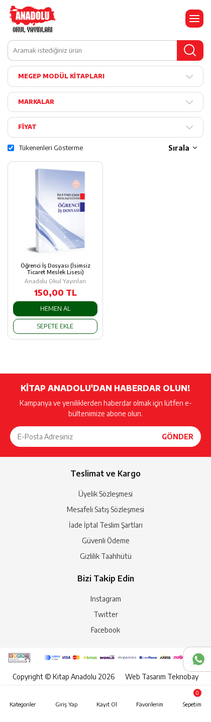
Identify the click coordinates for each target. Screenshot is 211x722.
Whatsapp (197, 659)
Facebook (105, 630)
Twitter (105, 614)
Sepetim (192, 698)
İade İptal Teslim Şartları (106, 525)
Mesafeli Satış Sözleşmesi (105, 509)
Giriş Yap (66, 704)
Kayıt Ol (106, 704)
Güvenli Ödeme (106, 540)
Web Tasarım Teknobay (161, 676)
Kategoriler (23, 704)
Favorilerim (149, 704)
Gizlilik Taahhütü (106, 556)
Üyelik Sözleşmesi (105, 494)
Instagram (105, 598)
